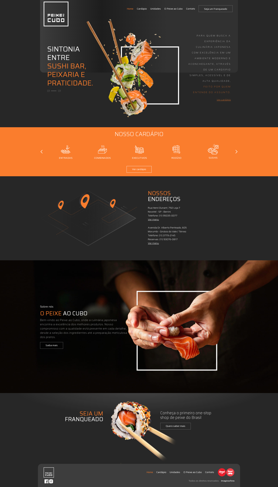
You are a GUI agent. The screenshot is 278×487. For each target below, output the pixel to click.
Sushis (213, 151)
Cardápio (142, 9)
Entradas (66, 151)
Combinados (102, 151)
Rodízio (176, 151)
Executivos (139, 151)
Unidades (155, 9)
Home (130, 9)
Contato (190, 9)
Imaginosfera (227, 480)
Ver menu (153, 219)
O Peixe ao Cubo (173, 9)
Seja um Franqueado (215, 9)
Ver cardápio (224, 100)
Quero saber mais (175, 426)
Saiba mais (52, 345)
